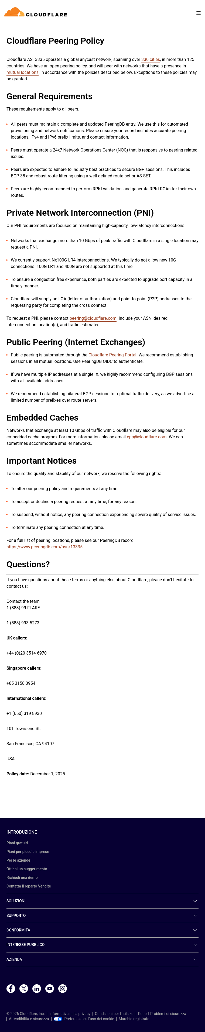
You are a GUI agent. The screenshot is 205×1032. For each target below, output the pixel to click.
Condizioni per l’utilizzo (114, 1014)
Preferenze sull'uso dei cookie (84, 1019)
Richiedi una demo (22, 877)
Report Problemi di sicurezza (162, 1014)
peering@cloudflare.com (93, 318)
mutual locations (22, 72)
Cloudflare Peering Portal (112, 354)
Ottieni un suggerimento (26, 869)
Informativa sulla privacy (69, 1014)
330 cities (150, 59)
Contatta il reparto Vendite (28, 886)
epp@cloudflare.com (146, 436)
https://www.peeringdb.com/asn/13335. (45, 546)
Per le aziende (18, 860)
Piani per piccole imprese (27, 851)
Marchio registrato (134, 1019)
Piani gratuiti (17, 843)
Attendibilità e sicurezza (29, 1019)
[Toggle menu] (198, 13)
